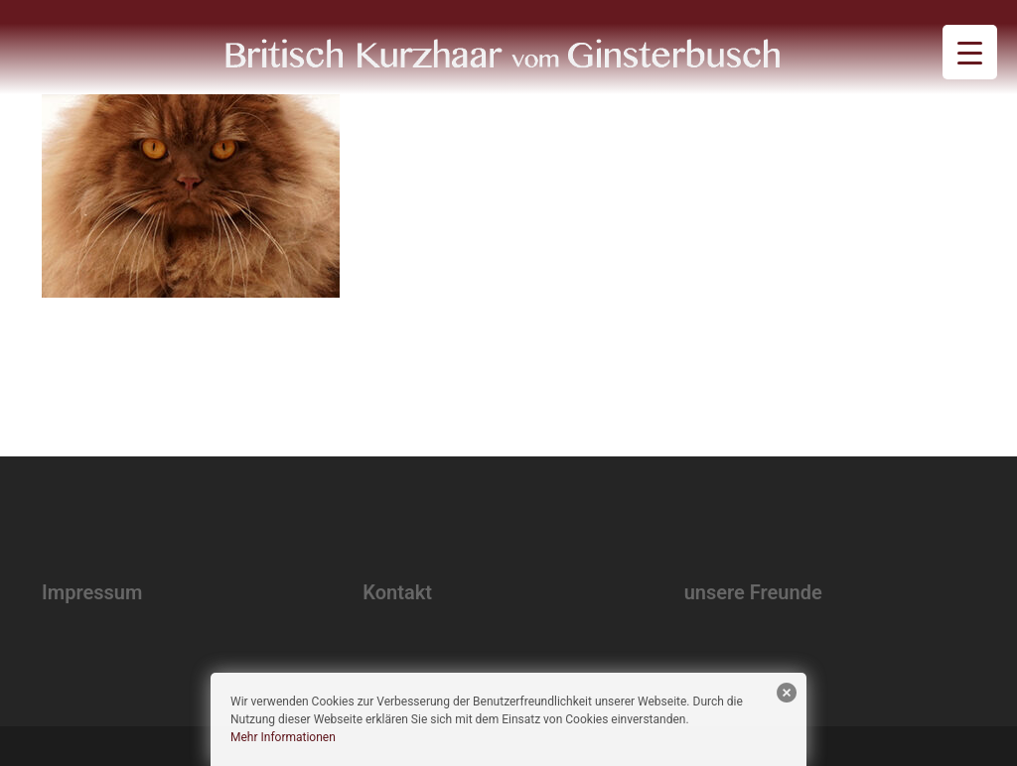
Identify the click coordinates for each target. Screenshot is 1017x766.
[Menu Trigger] (970, 52)
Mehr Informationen (283, 737)
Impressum (92, 592)
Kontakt (397, 592)
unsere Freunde (753, 592)
